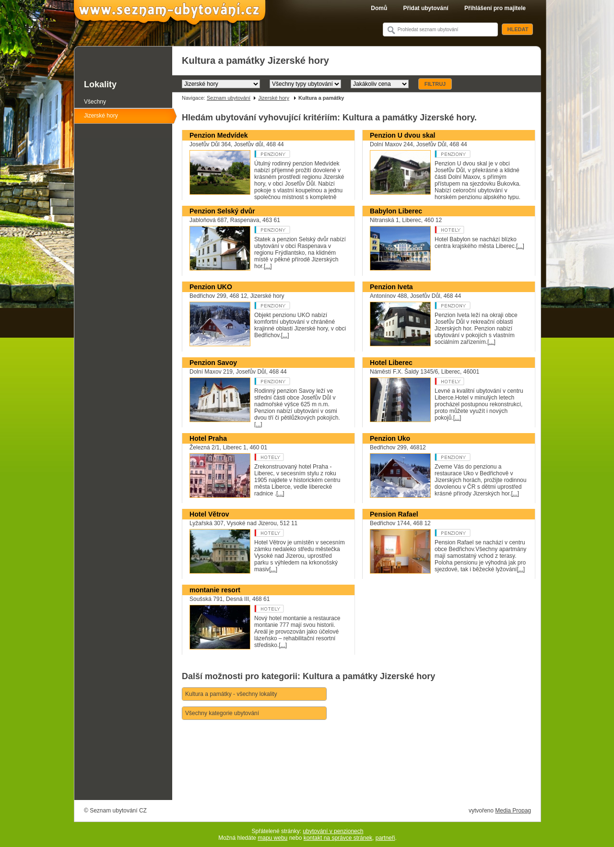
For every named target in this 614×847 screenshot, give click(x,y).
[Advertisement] (356, 773)
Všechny (95, 101)
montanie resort (214, 590)
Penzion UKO (210, 287)
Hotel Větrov (209, 514)
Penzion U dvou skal (402, 135)
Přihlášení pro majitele (495, 8)
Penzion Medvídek (218, 135)
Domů (379, 8)
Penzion (290, 154)
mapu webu (272, 838)
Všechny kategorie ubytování (222, 713)
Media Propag (513, 810)
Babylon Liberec (396, 211)
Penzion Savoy (213, 362)
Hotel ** (290, 533)
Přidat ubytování (426, 8)
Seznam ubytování (228, 98)
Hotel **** (471, 230)
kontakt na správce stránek (338, 838)
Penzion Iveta (391, 287)
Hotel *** (471, 381)
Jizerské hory (273, 98)
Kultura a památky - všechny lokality (231, 694)
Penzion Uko (390, 438)
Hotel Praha (208, 438)
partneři (385, 838)
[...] (268, 266)
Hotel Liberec (391, 362)
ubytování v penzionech (333, 831)
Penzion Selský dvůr (222, 211)
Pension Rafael (394, 514)
